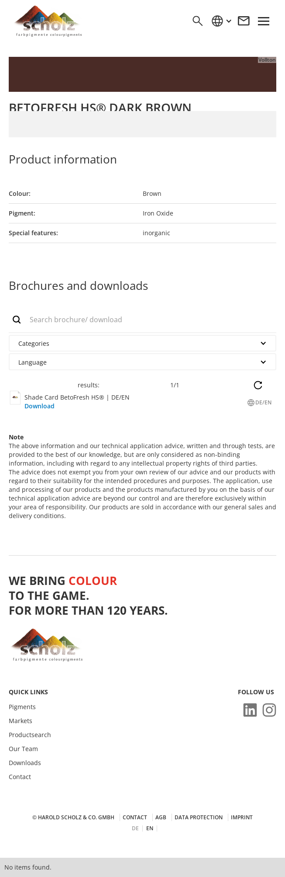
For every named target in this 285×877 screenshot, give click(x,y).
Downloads (25, 763)
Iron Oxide (158, 213)
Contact (20, 777)
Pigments (22, 707)
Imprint (242, 817)
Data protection (199, 817)
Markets (20, 721)
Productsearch (30, 735)
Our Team (23, 749)
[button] (221, 21)
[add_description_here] (142, 320)
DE (135, 828)
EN (149, 828)
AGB (160, 817)
